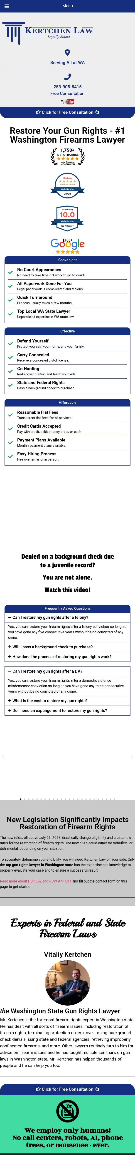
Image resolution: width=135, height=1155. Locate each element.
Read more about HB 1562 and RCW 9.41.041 (35, 881)
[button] (67, 617)
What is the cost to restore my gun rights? (50, 700)
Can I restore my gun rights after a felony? (50, 617)
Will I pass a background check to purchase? (52, 646)
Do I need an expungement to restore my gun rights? (59, 710)
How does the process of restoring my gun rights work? (62, 656)
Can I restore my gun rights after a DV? (47, 671)
